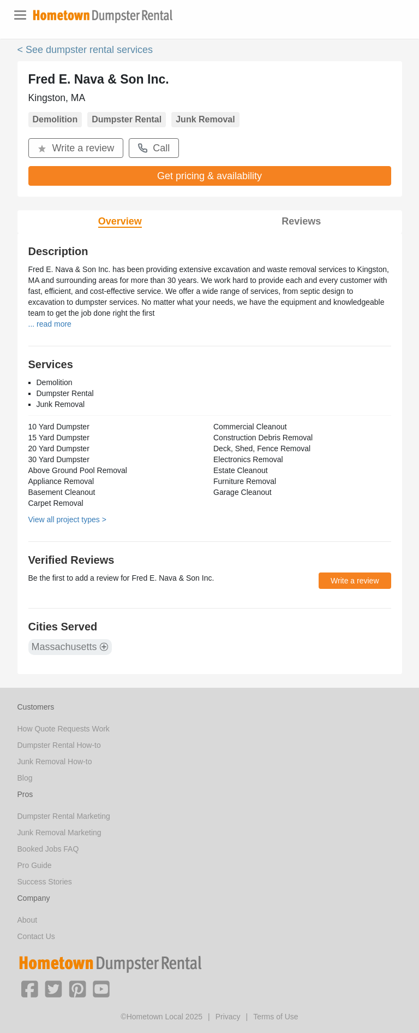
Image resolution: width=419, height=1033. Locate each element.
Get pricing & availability (209, 175)
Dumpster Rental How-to (59, 745)
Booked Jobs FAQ (48, 849)
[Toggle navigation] (20, 15)
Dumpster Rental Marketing (63, 816)
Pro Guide (34, 865)
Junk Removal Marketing (59, 832)
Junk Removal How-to (54, 761)
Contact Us (36, 936)
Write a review (76, 148)
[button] (29, 988)
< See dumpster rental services (85, 49)
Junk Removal (205, 119)
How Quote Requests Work (63, 728)
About (27, 920)
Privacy (228, 1016)
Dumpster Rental (126, 119)
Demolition (55, 119)
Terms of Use (275, 1016)
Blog (25, 778)
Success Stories (44, 881)
